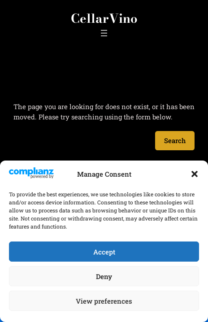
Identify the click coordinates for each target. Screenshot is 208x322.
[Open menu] (104, 33)
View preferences (104, 301)
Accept (104, 251)
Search (175, 140)
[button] (194, 173)
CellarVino (104, 18)
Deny (104, 276)
